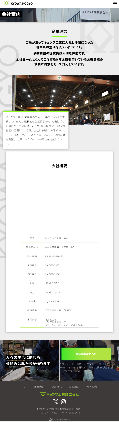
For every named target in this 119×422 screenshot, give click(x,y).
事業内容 (39, 386)
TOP (24, 386)
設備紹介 (74, 386)
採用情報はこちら (86, 354)
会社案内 (91, 386)
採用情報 (56, 386)
